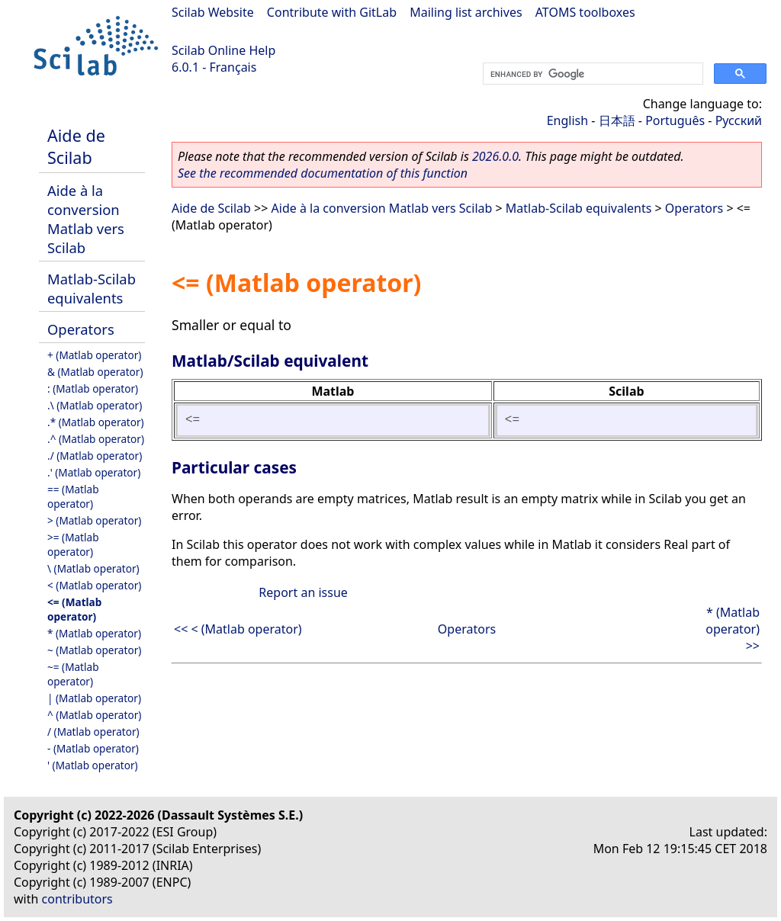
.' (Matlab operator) (93, 472)
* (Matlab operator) (94, 633)
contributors (77, 899)
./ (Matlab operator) (94, 455)
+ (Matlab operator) (94, 355)
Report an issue (303, 592)
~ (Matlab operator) (94, 650)
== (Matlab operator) (73, 496)
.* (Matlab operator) (95, 422)
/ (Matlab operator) (93, 731)
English (567, 120)
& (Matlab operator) (95, 371)
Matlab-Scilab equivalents (91, 288)
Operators (80, 329)
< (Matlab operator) (94, 585)
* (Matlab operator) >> (732, 629)
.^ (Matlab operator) (95, 439)
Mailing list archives (466, 12)
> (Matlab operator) (94, 520)
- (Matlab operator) (93, 748)
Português (675, 120)
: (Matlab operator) (92, 388)
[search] (591, 74)
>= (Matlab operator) (73, 544)
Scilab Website (213, 12)
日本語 (617, 120)
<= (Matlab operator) (74, 609)
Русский (738, 120)
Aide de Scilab (76, 146)
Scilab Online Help (223, 50)
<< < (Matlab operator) (238, 629)
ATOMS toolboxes (585, 12)
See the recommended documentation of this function (323, 173)
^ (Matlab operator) (94, 715)
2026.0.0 (495, 156)
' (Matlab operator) (92, 765)
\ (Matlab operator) (93, 568)
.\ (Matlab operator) (94, 405)
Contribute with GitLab (332, 12)
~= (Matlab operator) (73, 673)
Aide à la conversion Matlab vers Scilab (85, 219)
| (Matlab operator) (94, 698)
